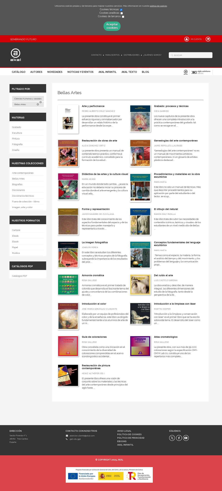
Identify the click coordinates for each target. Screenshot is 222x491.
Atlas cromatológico (166, 337)
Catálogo (18, 72)
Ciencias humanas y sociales (28, 99)
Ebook (15, 236)
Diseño (15, 150)
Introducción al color (94, 303)
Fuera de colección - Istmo (25, 201)
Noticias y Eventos (80, 72)
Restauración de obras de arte (99, 140)
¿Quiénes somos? (152, 55)
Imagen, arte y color (22, 207)
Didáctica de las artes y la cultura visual (105, 174)
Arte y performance (93, 106)
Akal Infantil (108, 72)
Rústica (16, 253)
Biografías (17, 184)
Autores (36, 72)
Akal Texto (129, 72)
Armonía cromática (93, 275)
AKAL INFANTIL (125, 445)
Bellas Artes (26, 104)
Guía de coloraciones (94, 337)
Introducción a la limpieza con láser (175, 303)
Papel (15, 247)
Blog (145, 72)
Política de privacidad (130, 438)
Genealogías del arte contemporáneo (176, 140)
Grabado (16, 127)
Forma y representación (96, 209)
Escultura (17, 133)
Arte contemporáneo (22, 173)
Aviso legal (124, 431)
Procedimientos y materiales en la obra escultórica (177, 176)
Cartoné (16, 230)
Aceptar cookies (112, 26)
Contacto (96, 55)
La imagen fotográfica (95, 242)
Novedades (54, 72)
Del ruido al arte (163, 275)
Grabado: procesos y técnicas (171, 106)
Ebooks (121, 441)
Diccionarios (18, 190)
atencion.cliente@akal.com (82, 435)
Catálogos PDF (19, 276)
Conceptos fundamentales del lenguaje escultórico (177, 244)
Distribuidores (131, 55)
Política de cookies (129, 434)
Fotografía (17, 144)
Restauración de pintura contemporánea (96, 367)
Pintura (16, 138)
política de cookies (158, 6)
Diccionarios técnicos (23, 196)
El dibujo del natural (166, 209)
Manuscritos (112, 55)
